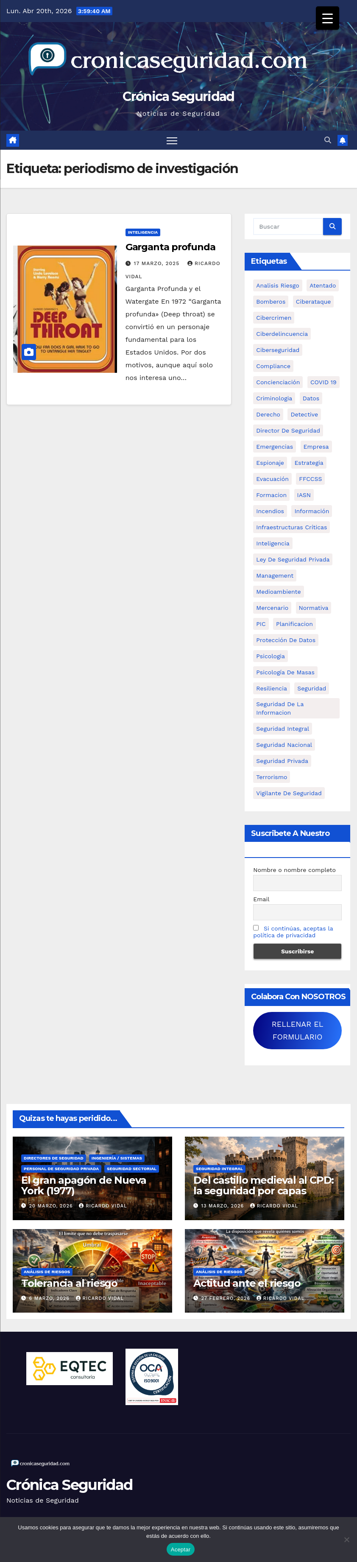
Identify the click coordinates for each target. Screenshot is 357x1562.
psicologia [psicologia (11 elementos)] (270, 656)
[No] (346, 1539)
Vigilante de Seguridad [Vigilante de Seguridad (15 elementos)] (288, 793)
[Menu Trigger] (327, 18)
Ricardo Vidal (103, 1206)
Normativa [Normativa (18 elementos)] (314, 607)
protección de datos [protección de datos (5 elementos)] (285, 640)
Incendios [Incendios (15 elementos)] (270, 511)
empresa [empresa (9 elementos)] (316, 446)
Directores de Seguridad (54, 1158)
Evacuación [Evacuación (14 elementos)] (272, 478)
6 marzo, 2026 (50, 1298)
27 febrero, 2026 (226, 1298)
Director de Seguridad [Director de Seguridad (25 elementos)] (288, 430)
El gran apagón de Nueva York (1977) (83, 1185)
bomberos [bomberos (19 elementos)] (270, 301)
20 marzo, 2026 (52, 1206)
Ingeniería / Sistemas (117, 1158)
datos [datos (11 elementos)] (311, 398)
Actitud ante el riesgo (247, 1283)
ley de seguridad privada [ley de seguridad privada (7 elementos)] (292, 559)
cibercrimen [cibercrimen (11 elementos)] (273, 317)
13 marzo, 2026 (223, 1206)
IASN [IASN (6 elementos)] (304, 495)
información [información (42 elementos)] (311, 511)
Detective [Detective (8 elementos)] (304, 414)
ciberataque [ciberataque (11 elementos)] (313, 301)
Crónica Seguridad (178, 96)
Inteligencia (143, 232)
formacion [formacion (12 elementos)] (271, 495)
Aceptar (181, 1549)
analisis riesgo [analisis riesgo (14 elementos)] (277, 285)
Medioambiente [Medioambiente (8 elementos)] (278, 591)
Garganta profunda (170, 247)
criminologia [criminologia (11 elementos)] (274, 398)
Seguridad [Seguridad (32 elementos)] (311, 688)
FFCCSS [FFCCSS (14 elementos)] (310, 478)
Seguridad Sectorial (131, 1168)
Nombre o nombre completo (294, 869)
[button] (327, 140)
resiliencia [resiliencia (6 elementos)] (271, 688)
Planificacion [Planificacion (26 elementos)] (294, 623)
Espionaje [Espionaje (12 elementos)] (270, 462)
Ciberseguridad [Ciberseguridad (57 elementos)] (277, 349)
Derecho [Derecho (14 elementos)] (268, 414)
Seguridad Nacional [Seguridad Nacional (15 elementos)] (284, 744)
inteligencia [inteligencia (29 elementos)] (272, 543)
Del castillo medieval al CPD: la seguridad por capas (263, 1185)
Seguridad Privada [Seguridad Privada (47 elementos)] (282, 760)
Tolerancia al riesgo (69, 1283)
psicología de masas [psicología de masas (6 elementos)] (285, 672)
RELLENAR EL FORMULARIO (298, 1030)
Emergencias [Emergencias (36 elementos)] (274, 446)
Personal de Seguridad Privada (61, 1168)
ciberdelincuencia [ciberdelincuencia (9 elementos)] (282, 333)
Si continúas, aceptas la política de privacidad (293, 932)
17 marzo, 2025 (157, 263)
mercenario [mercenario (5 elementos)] (272, 607)
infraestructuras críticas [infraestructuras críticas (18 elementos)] (291, 527)
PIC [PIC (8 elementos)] (260, 623)
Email (261, 899)
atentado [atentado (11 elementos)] (323, 285)
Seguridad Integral (219, 1168)
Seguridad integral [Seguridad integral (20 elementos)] (282, 728)
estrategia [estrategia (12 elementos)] (308, 462)
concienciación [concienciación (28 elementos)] (278, 382)
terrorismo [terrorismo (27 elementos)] (271, 777)
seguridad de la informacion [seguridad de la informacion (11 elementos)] (280, 708)
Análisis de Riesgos (47, 1271)
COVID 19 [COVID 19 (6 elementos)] (323, 382)
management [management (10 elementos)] (274, 575)
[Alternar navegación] (172, 140)
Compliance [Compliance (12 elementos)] (273, 366)
